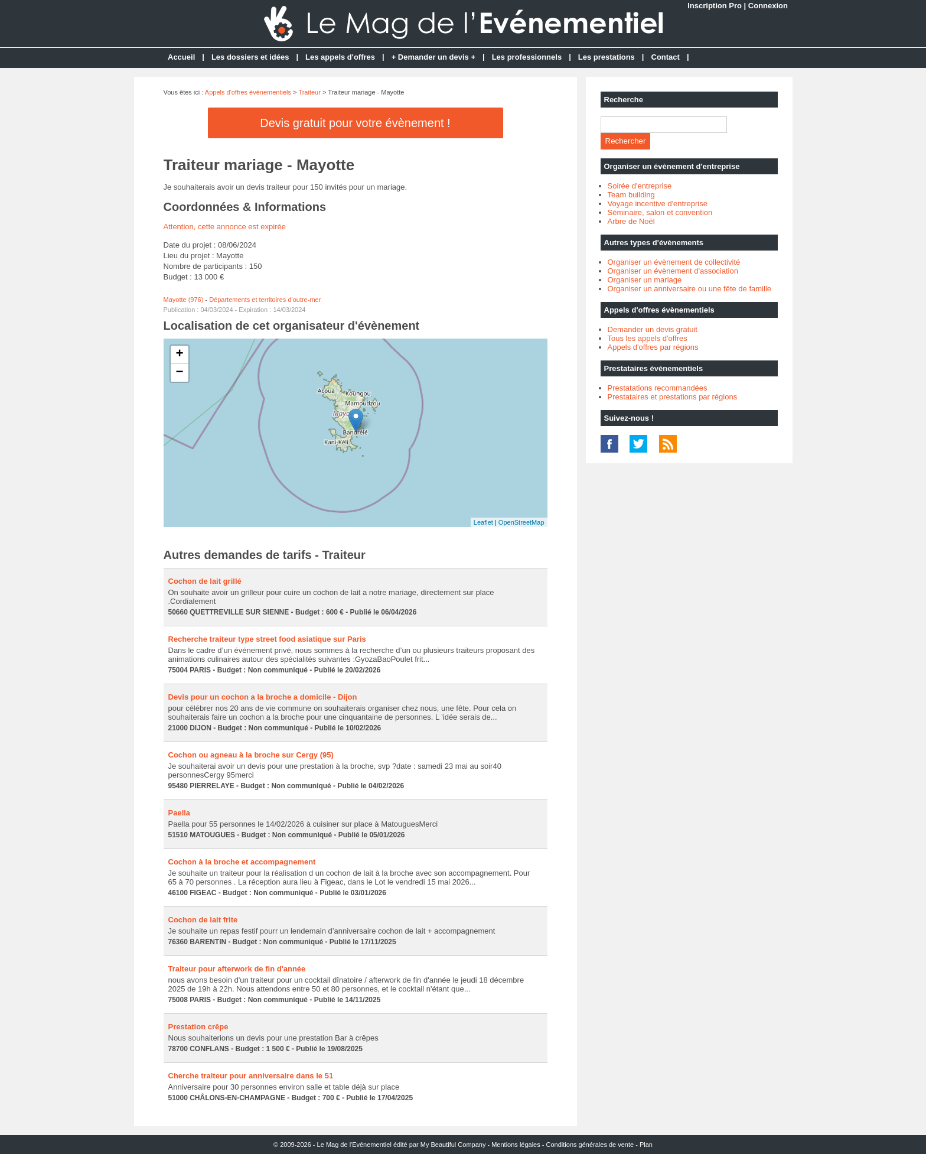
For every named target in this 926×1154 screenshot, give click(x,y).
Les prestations (606, 57)
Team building (631, 194)
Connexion (768, 5)
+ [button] (179, 354)
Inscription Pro (714, 5)
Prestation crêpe (198, 1026)
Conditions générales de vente (590, 1144)
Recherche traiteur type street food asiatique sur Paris (267, 639)
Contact (665, 57)
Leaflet (483, 522)
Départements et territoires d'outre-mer (265, 299)
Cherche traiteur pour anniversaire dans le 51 (251, 1075)
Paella (179, 812)
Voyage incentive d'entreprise (657, 203)
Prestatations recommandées (657, 387)
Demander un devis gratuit (652, 329)
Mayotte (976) (184, 299)
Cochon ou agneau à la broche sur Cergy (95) (251, 754)
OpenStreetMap (521, 522)
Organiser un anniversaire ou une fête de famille (690, 288)
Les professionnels (527, 57)
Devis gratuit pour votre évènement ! (355, 122)
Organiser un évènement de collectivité (674, 262)
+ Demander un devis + (433, 57)
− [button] (179, 373)
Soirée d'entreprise (640, 185)
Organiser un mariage (645, 279)
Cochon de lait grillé (205, 581)
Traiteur (309, 92)
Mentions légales (515, 1144)
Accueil (181, 57)
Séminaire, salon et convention (660, 212)
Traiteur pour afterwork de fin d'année (237, 968)
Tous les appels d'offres (647, 338)
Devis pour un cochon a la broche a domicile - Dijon (262, 697)
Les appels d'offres (340, 57)
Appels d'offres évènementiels (248, 92)
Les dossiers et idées (250, 57)
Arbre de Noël (631, 221)
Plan (646, 1144)
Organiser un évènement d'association (673, 270)
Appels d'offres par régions (653, 347)
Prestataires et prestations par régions (673, 396)
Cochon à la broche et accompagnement (242, 861)
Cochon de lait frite (203, 919)
